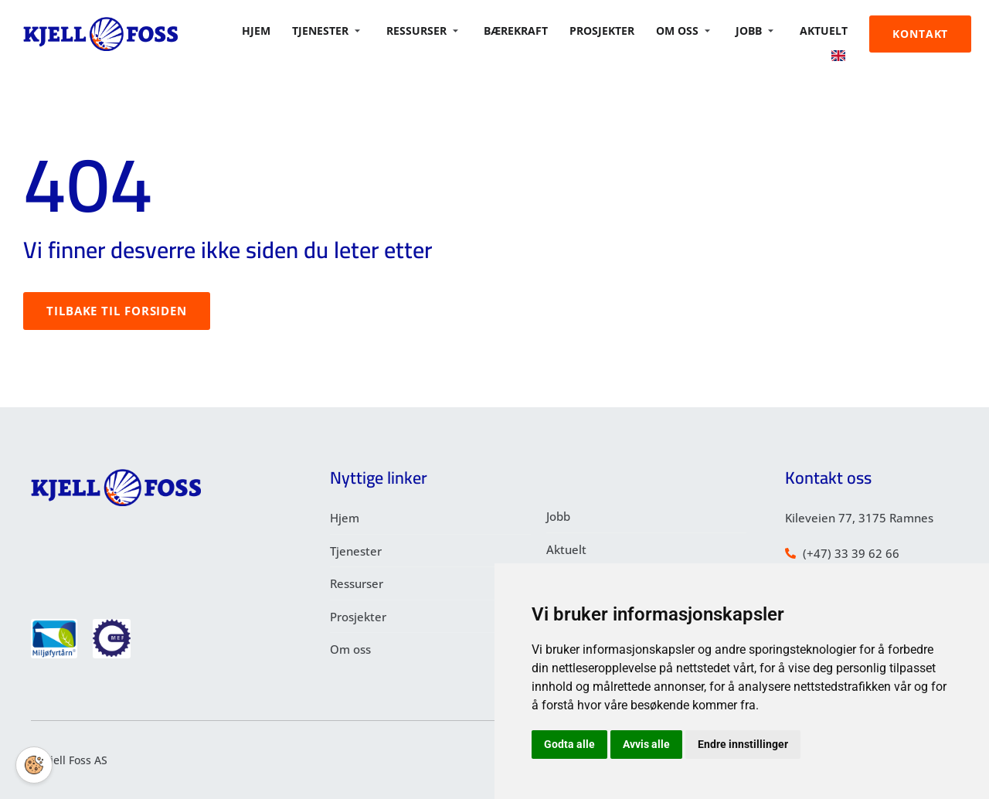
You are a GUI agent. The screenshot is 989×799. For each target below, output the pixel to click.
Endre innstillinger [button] (743, 744)
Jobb (761, 26)
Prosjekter (611, 26)
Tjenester (342, 26)
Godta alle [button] (569, 744)
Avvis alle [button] (646, 744)
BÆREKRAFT (528, 26)
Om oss (691, 26)
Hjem (274, 26)
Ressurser (436, 26)
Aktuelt (827, 26)
